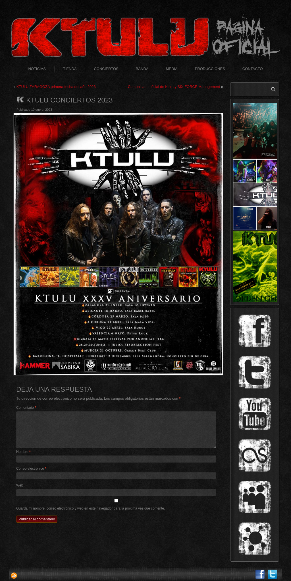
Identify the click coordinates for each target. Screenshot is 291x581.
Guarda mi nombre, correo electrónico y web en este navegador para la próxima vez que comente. (90, 508)
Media (171, 69)
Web (19, 485)
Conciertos (106, 69)
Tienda (70, 69)
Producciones (210, 69)
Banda (142, 69)
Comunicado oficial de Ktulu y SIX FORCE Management (174, 87)
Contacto (252, 69)
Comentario (26, 408)
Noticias (36, 69)
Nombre (23, 452)
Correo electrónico (31, 469)
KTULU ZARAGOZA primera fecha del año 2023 (56, 87)
